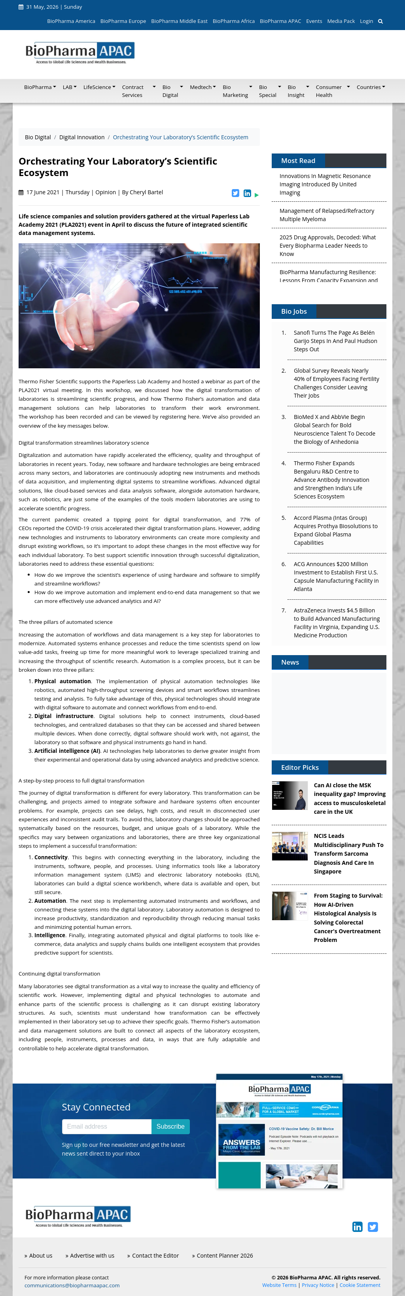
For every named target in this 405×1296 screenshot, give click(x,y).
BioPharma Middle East (179, 21)
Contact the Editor (153, 1255)
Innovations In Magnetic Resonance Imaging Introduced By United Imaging (325, 186)
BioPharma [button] (38, 87)
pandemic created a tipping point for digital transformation (137, 519)
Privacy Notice (318, 1285)
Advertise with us (90, 1255)
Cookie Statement (360, 1285)
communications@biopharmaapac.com (72, 1285)
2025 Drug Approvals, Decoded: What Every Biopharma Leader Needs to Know (328, 247)
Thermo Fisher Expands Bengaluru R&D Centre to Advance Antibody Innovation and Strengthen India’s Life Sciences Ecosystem (331, 479)
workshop (41, 416)
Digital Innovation (82, 137)
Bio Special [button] (267, 91)
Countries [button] (369, 87)
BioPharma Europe (123, 21)
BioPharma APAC (280, 21)
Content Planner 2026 (222, 1255)
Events (314, 21)
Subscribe (171, 1126)
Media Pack (341, 21)
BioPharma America (71, 21)
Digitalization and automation (56, 455)
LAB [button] (67, 87)
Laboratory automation (194, 909)
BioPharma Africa (234, 21)
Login (366, 21)
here (193, 416)
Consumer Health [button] (329, 91)
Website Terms (279, 1285)
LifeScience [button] (97, 87)
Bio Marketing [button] (235, 91)
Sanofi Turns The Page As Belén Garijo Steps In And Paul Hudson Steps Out (335, 341)
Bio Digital (38, 137)
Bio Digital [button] (170, 91)
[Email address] (107, 1126)
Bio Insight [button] (296, 91)
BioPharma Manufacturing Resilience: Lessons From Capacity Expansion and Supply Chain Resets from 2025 (329, 282)
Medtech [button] (201, 87)
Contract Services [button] (133, 91)
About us (38, 1255)
